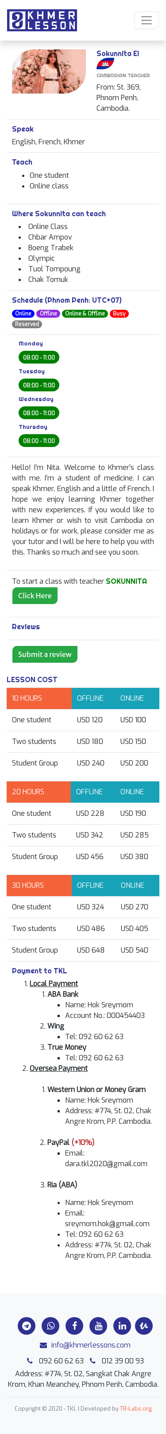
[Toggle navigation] (146, 20)
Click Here (35, 595)
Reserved (27, 324)
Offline (48, 313)
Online (23, 313)
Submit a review (45, 654)
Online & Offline (85, 313)
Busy (119, 313)
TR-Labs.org (136, 1408)
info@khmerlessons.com (83, 1345)
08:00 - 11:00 (39, 357)
